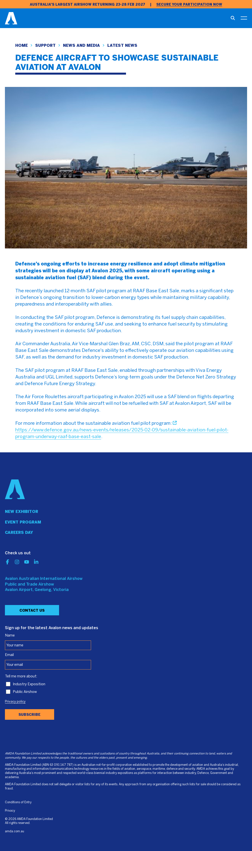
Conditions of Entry (18, 802)
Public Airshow (25, 692)
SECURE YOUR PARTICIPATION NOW (189, 4)
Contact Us (32, 610)
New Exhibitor (21, 511)
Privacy (10, 810)
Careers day (19, 532)
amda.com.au (14, 831)
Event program (23, 522)
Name (10, 635)
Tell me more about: (21, 676)
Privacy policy (15, 701)
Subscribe (29, 714)
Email (9, 655)
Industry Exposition (29, 684)
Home (21, 45)
